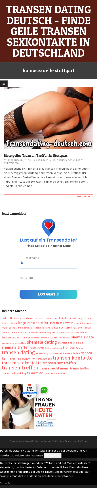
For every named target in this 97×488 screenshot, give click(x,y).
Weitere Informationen (28, 455)
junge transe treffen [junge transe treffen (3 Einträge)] (61, 323)
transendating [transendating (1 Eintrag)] (41, 353)
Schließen (6, 483)
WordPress (82, 441)
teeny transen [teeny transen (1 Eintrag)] (56, 348)
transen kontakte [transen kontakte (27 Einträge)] (73, 358)
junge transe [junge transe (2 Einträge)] (85, 318)
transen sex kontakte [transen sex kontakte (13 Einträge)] (22, 363)
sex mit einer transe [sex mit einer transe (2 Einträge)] (67, 332)
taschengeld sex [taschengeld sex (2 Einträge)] (39, 347)
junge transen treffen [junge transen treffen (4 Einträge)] (33, 323)
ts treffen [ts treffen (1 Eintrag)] (62, 373)
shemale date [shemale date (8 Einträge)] (82, 337)
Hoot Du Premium (55, 441)
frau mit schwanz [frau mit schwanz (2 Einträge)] (43, 318)
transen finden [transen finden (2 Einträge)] (71, 353)
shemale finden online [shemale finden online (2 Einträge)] (70, 342)
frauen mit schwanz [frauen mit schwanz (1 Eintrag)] (24, 318)
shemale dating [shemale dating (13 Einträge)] (42, 342)
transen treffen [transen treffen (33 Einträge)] (20, 368)
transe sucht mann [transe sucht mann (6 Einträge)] (54, 368)
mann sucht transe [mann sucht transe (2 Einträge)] (12, 327)
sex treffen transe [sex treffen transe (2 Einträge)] (60, 337)
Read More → (85, 196)
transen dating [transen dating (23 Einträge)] (18, 352)
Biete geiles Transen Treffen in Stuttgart (36, 156)
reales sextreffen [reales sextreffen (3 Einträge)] (61, 327)
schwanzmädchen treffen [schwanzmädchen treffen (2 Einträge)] (16, 332)
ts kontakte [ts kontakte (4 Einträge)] (35, 373)
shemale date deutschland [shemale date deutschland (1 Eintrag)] (14, 343)
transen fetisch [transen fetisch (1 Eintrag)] (55, 353)
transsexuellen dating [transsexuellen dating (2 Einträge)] (14, 373)
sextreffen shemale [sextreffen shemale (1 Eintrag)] (40, 338)
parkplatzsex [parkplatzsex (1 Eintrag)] (29, 328)
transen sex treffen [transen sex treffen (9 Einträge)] (59, 363)
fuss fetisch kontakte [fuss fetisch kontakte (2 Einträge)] (65, 318)
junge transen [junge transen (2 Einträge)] (10, 323)
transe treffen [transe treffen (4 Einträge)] (80, 368)
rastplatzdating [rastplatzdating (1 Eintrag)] (43, 328)
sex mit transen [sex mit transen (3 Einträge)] (21, 337)
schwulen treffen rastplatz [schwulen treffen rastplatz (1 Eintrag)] (43, 333)
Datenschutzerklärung (20, 441)
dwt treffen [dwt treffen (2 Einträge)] (8, 318)
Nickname (32, 258)
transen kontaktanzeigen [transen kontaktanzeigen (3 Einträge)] (37, 358)
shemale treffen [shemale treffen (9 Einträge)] (16, 347)
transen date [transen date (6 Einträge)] (73, 347)
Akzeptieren (52, 455)
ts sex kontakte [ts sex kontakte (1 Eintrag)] (51, 373)
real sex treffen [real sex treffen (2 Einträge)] (82, 327)
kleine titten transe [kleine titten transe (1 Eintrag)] (83, 323)
